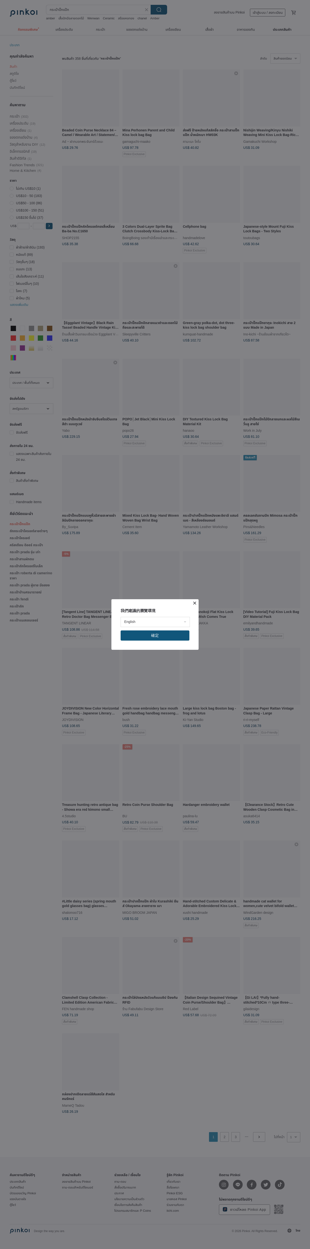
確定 (155, 635)
